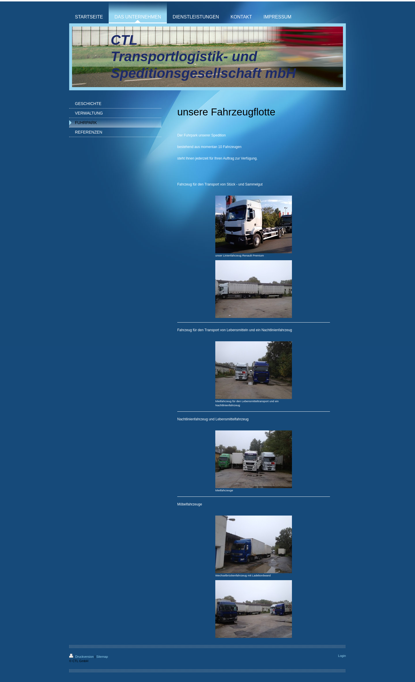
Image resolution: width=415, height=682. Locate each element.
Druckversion (82, 656)
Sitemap (102, 656)
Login (342, 655)
